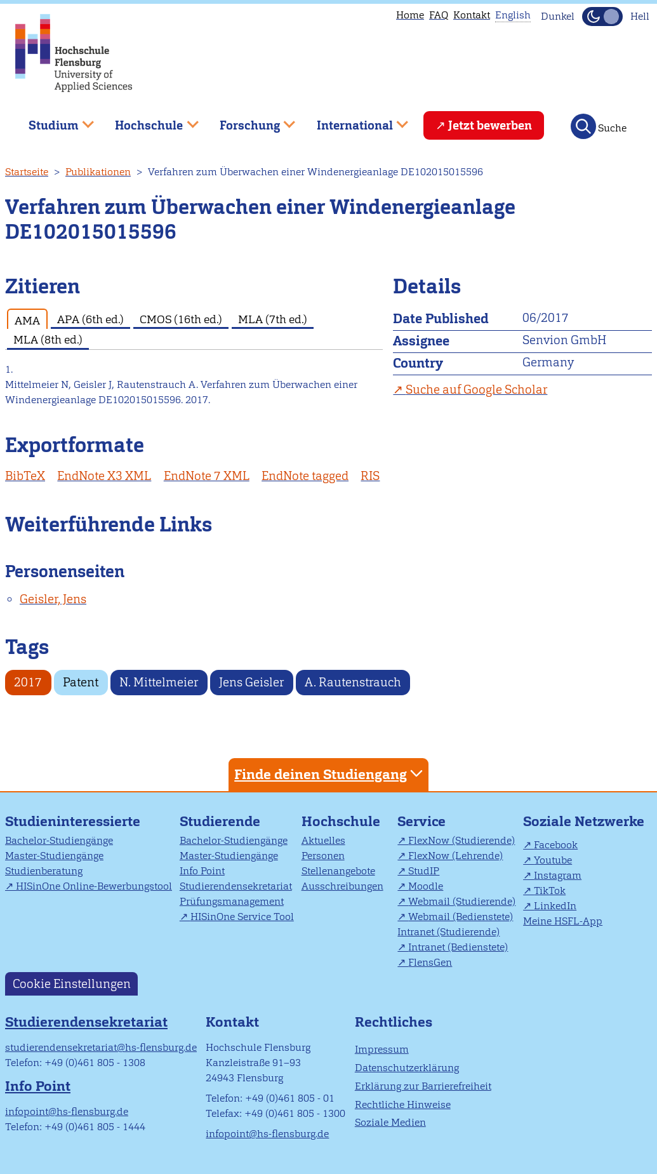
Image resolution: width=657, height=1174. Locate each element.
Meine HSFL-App (562, 921)
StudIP (423, 870)
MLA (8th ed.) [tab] (48, 339)
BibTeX (25, 476)
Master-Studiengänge (54, 855)
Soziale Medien (390, 1122)
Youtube (553, 860)
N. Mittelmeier (158, 682)
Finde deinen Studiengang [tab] (330, 774)
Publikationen (98, 171)
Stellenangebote (338, 870)
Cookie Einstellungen (72, 984)
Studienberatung (44, 870)
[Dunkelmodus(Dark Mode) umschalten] (602, 16)
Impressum (382, 1049)
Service (421, 821)
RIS (370, 476)
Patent (80, 682)
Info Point (202, 870)
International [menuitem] (353, 120)
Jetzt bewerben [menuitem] (490, 125)
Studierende (220, 821)
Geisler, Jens (53, 599)
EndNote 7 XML (206, 476)
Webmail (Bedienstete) (460, 916)
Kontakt (471, 15)
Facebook (556, 844)
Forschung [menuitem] (248, 120)
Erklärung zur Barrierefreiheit (423, 1086)
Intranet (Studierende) (448, 931)
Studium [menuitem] (52, 120)
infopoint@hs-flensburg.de (66, 1111)
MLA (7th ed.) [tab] (272, 319)
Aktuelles (323, 840)
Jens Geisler (251, 682)
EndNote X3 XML (104, 476)
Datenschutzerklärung (407, 1067)
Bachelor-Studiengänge (59, 840)
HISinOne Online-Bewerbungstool (94, 886)
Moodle (425, 886)
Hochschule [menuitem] (148, 120)
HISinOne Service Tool (242, 916)
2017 (28, 682)
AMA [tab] (27, 320)
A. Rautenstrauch (353, 682)
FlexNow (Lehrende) (455, 855)
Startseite (26, 171)
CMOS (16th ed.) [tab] (181, 319)
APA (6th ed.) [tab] (90, 319)
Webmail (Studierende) (461, 901)
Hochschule (341, 821)
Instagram (557, 875)
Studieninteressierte (72, 821)
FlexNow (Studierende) (461, 840)
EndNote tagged (305, 476)
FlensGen (430, 962)
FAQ (438, 15)
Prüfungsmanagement (232, 901)
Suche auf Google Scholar (476, 389)
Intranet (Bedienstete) (458, 947)
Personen (323, 855)
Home (410, 15)
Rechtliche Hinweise (403, 1104)
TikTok (550, 890)
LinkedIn (555, 905)
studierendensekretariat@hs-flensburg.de (101, 1047)
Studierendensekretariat (236, 886)
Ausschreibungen (342, 886)
